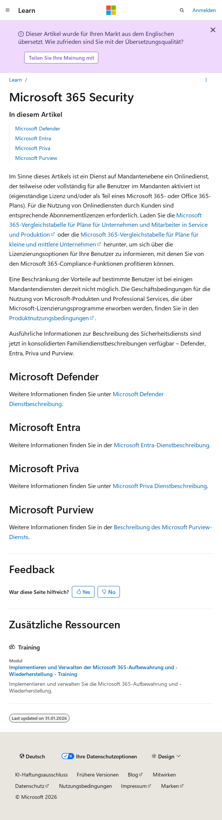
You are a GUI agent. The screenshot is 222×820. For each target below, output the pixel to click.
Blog (133, 774)
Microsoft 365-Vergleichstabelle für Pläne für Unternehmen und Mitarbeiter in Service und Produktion (108, 224)
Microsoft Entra (33, 138)
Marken (170, 785)
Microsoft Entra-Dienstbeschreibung (161, 445)
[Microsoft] (111, 10)
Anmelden (204, 10)
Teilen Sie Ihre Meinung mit (61, 57)
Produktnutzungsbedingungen (49, 318)
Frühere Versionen (98, 774)
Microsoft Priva (32, 148)
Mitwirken (164, 774)
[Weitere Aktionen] (206, 80)
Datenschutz (29, 785)
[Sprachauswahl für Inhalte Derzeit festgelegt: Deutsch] (32, 756)
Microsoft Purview (36, 157)
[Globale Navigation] (7, 10)
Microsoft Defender (37, 128)
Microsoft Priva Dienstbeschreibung (160, 486)
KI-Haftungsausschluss (41, 774)
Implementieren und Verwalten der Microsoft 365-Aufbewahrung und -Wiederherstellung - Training (93, 670)
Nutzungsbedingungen (85, 785)
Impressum (134, 785)
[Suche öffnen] (181, 10)
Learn (15, 79)
